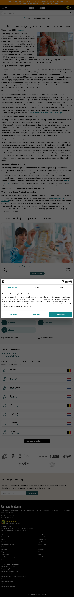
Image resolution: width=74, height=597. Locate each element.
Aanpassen (37, 314)
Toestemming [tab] (13, 287)
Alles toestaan (60, 314)
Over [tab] (61, 287)
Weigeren (13, 314)
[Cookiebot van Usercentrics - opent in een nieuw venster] (63, 281)
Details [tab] (37, 287)
